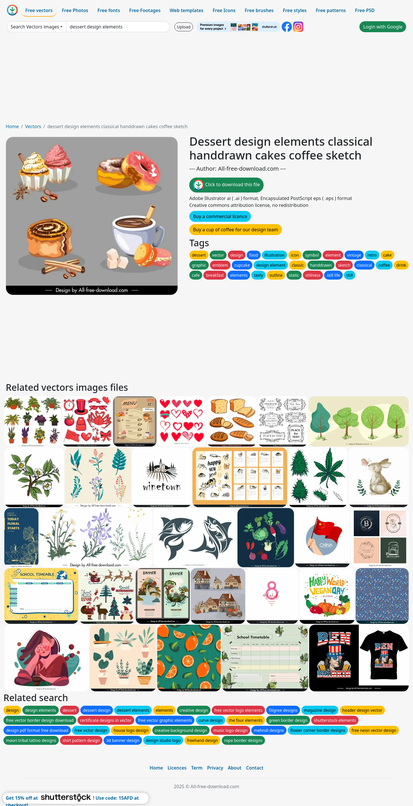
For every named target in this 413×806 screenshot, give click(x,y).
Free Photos (75, 10)
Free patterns (331, 10)
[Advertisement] (206, 80)
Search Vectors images (35, 27)
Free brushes (259, 10)
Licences (176, 768)
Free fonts (109, 10)
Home (12, 126)
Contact (255, 768)
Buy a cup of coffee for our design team (235, 229)
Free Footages (145, 10)
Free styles (295, 10)
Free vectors (38, 10)
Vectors (33, 126)
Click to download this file (226, 185)
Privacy (215, 768)
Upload (183, 27)
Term (196, 768)
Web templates (186, 10)
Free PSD (365, 10)
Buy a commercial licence (220, 216)
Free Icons (224, 10)
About (234, 768)
